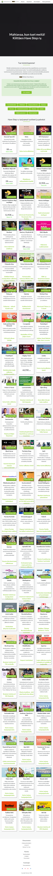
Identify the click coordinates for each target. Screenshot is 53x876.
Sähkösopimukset (20, 113)
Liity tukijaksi (37, 1)
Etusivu (22, 1)
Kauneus (43, 104)
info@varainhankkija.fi (26, 843)
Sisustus (34, 109)
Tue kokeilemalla (11, 104)
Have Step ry (15, 1)
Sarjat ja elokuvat (33, 104)
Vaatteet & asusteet (23, 109)
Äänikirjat (22, 104)
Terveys (12, 109)
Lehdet (41, 109)
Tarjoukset (29, 1)
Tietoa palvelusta (46, 1)
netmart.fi (26, 845)
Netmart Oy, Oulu (26, 847)
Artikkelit (26, 856)
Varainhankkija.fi (26, 854)
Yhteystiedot (26, 858)
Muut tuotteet (33, 113)
